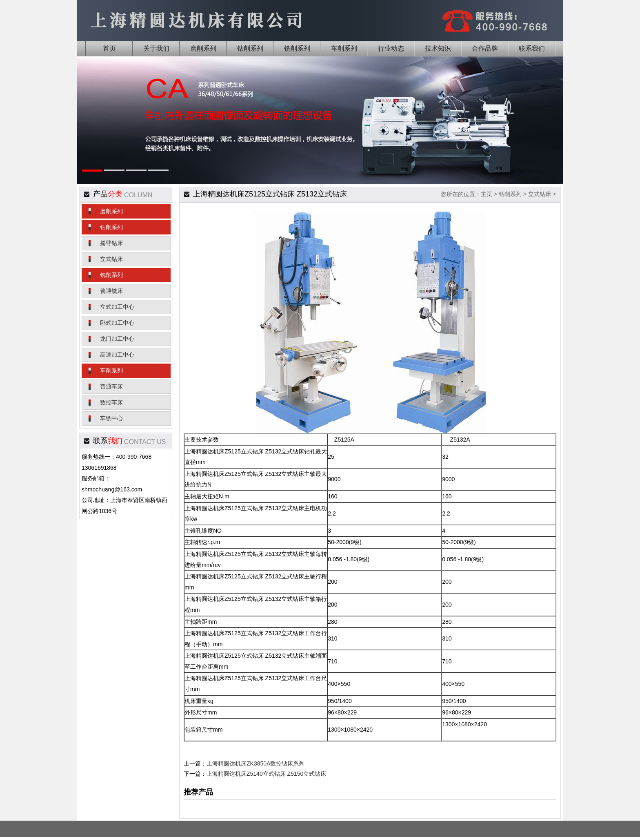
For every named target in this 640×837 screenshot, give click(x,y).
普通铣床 (111, 291)
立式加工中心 (117, 307)
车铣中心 (111, 418)
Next (544, 132)
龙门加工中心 (117, 338)
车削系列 (111, 370)
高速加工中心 (117, 354)
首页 (109, 48)
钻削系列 (111, 227)
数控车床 (111, 402)
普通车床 (111, 386)
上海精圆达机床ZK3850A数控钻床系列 (255, 763)
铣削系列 (111, 275)
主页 (486, 194)
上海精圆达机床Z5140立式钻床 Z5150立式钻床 (266, 773)
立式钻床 (111, 259)
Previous (96, 132)
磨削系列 (111, 211)
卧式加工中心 (117, 322)
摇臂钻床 (111, 243)
